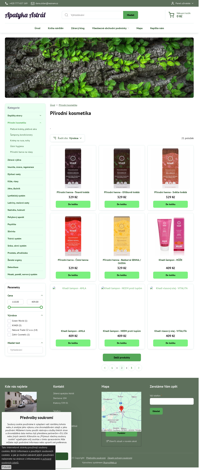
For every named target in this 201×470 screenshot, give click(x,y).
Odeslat (156, 411)
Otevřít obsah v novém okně (121, 441)
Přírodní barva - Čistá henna (73, 259)
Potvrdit (6, 467)
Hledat (130, 15)
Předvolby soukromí (96, 457)
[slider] (9, 307)
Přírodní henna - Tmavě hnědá (73, 192)
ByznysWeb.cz (110, 462)
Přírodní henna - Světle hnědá (170, 192)
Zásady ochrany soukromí (120, 457)
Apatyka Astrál (25, 15)
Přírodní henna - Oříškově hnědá (122, 192)
